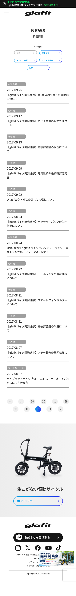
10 (32, 401)
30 (15, 409)
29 (66, 401)
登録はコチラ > (52, 4)
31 (26, 409)
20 (43, 401)
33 (49, 409)
